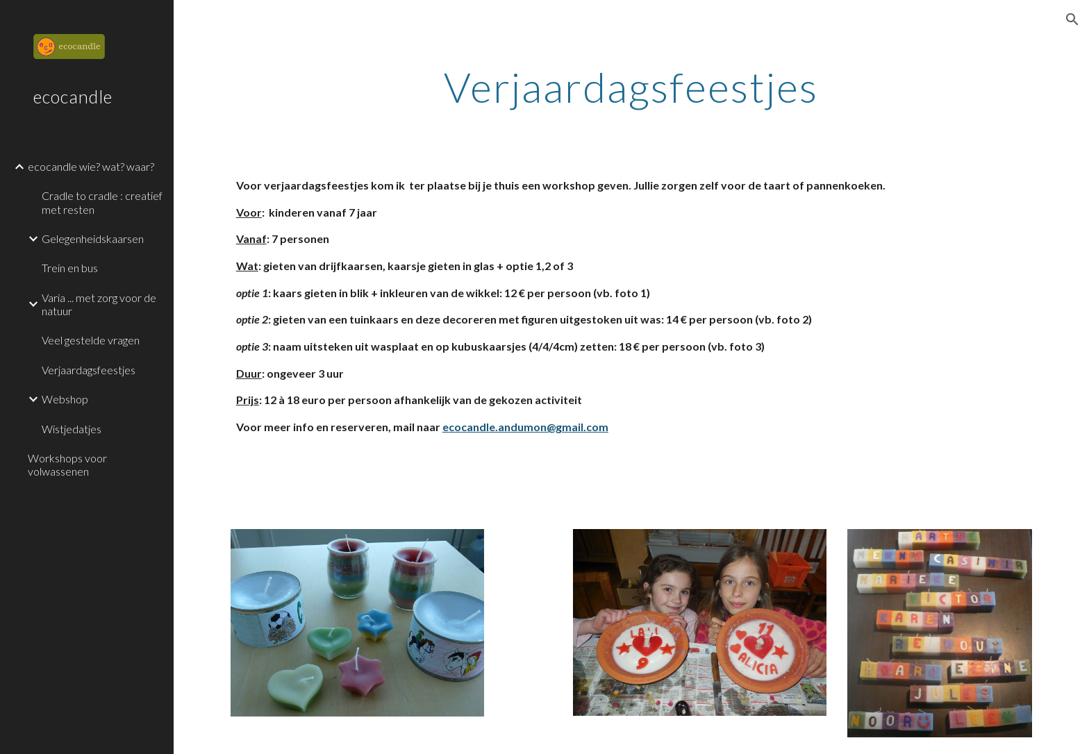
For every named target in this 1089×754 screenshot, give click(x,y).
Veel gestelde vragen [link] (91, 339)
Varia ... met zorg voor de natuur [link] (99, 304)
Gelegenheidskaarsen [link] (93, 238)
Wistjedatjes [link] (71, 428)
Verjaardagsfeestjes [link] (88, 369)
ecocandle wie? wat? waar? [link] (91, 166)
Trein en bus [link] (70, 267)
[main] (631, 86)
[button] (1072, 19)
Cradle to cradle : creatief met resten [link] (102, 202)
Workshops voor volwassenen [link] (67, 464)
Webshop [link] (65, 398)
